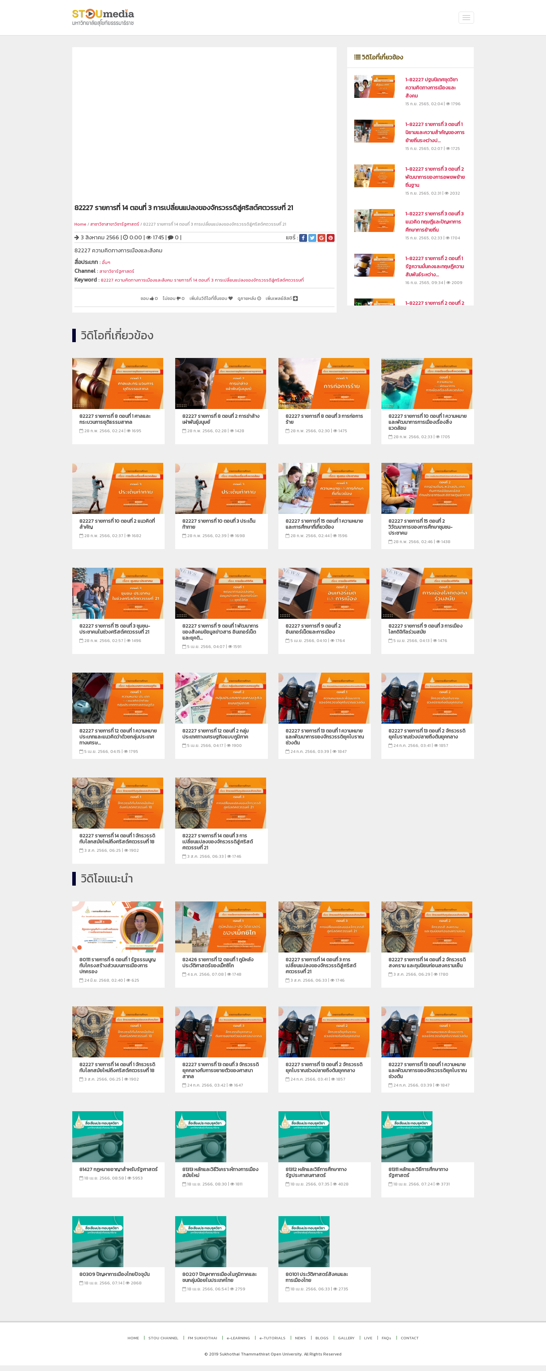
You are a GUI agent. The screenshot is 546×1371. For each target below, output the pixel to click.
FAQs (386, 1343)
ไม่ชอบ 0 (144, 304)
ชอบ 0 (114, 304)
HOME (133, 1343)
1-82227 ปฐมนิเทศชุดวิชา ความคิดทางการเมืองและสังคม (431, 88)
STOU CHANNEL (163, 1343)
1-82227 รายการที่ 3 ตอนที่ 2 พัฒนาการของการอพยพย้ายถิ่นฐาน (435, 177)
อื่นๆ (107, 262)
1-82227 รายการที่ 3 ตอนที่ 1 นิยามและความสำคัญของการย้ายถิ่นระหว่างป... (435, 132)
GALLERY (346, 1343)
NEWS (300, 1343)
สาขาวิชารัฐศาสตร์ (121, 270)
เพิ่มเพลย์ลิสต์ (277, 304)
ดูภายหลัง (237, 304)
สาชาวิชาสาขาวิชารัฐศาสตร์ (114, 224)
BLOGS (322, 1343)
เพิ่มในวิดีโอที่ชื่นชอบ (189, 304)
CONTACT (410, 1343)
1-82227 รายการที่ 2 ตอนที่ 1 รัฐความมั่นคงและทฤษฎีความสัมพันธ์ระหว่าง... (434, 266)
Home (80, 224)
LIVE (368, 1343)
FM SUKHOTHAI (202, 1343)
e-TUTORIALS (272, 1343)
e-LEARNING (238, 1343)
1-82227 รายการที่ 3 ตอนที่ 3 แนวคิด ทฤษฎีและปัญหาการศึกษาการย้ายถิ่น (434, 222)
